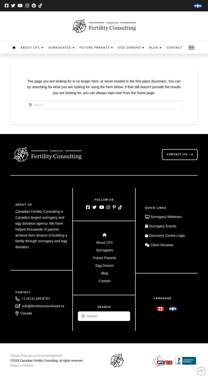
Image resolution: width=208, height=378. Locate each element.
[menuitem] (198, 6)
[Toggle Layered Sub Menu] (104, 242)
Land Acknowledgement (46, 355)
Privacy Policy (19, 355)
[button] (191, 48)
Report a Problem (21, 365)
